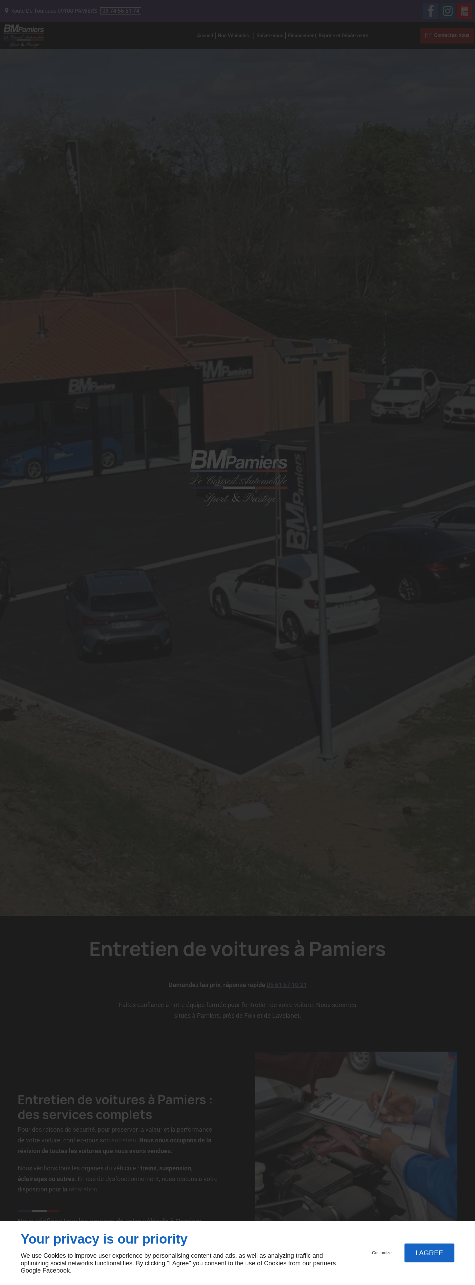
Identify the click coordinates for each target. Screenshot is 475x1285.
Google (31, 1270)
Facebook (56, 1270)
